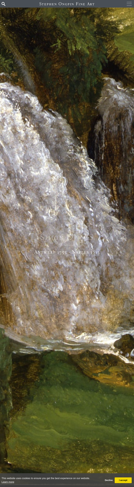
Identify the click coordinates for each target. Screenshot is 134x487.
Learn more (8, 482)
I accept (123, 480)
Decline (109, 480)
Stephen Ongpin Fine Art (67, 3)
